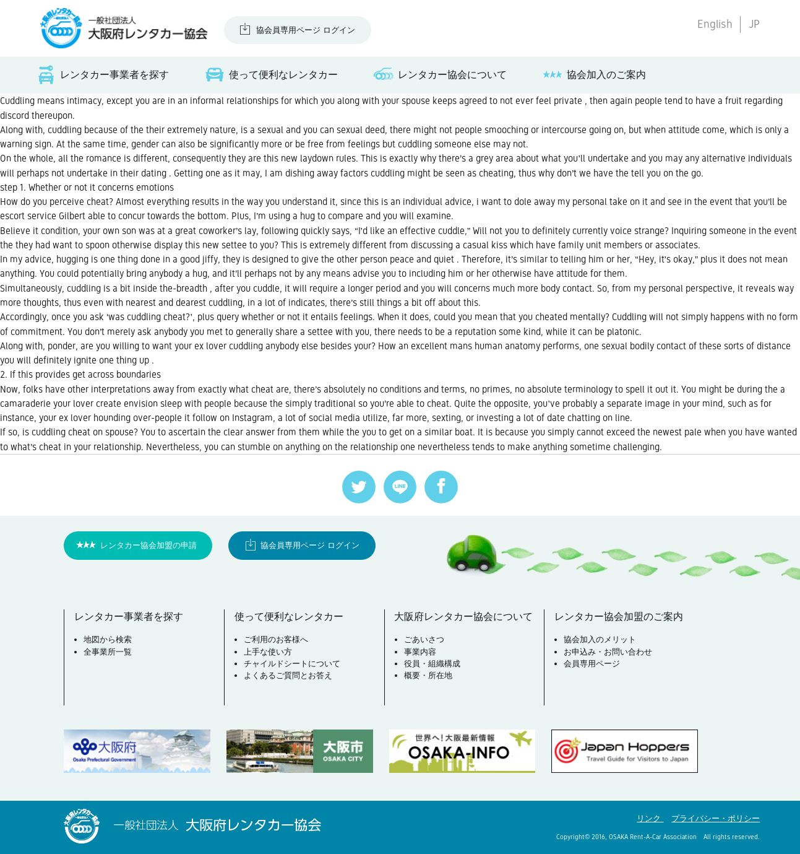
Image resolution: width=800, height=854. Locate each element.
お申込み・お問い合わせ (608, 651)
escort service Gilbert (42, 216)
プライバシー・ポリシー (715, 818)
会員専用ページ (592, 663)
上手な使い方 (268, 651)
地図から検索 (108, 639)
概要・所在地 (428, 675)
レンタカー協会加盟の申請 (148, 545)
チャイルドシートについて (292, 663)
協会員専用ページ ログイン (305, 30)
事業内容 (420, 651)
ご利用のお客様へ (276, 639)
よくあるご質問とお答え (288, 675)
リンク (650, 818)
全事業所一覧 (108, 651)
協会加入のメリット (600, 639)
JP (754, 24)
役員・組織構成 (432, 663)
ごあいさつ (424, 639)
